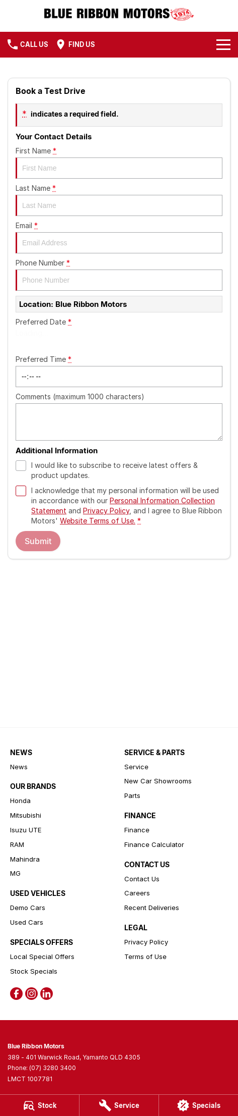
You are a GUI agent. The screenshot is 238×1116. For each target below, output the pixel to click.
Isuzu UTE (25, 830)
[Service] (119, 1105)
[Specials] (198, 1105)
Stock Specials (33, 971)
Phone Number (119, 274)
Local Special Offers (42, 956)
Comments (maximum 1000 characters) (119, 416)
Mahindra (25, 859)
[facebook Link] (16, 993)
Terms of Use (145, 956)
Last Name (119, 200)
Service (136, 767)
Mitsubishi (25, 815)
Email (119, 237)
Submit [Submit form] (38, 541)
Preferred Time (119, 371)
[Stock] (39, 1105)
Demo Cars (27, 908)
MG (15, 873)
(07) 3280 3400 (52, 1068)
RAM (17, 844)
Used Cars (26, 922)
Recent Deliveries (151, 908)
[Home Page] (119, 13)
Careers (137, 893)
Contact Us (142, 879)
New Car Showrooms (158, 781)
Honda (20, 800)
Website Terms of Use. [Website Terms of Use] (97, 520)
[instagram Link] (31, 993)
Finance (136, 830)
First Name (119, 162)
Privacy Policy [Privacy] (106, 510)
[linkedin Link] (46, 993)
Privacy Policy (146, 942)
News (19, 767)
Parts (132, 795)
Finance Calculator (154, 844)
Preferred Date (119, 333)
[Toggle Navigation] (223, 44)
